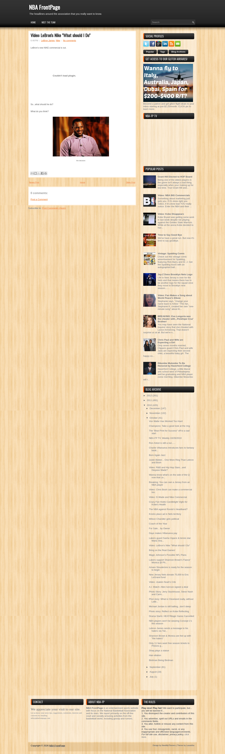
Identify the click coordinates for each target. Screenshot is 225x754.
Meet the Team (48, 22)
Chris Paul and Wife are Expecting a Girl (170, 341)
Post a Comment (39, 199)
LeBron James (48, 40)
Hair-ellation (155, 655)
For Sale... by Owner (159, 528)
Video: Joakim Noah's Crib (162, 582)
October (154, 418)
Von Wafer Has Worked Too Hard (165, 421)
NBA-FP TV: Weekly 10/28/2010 (165, 438)
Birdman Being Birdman (161, 660)
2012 (150, 395)
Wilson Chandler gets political (164, 519)
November (155, 413)
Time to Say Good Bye (170, 235)
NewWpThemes (169, 745)
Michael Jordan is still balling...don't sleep (170, 606)
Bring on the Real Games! (162, 550)
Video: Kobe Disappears (171, 214)
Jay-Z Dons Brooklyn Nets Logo (175, 274)
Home (33, 22)
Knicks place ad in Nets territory (165, 514)
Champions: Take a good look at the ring (169, 426)
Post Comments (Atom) (54, 208)
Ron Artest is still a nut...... (162, 443)
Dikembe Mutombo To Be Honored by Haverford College (174, 364)
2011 (150, 400)
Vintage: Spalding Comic (171, 253)
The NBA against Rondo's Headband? (168, 509)
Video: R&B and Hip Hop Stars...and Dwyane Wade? (167, 468)
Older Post (130, 182)
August (153, 672)
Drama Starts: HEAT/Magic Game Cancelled (171, 616)
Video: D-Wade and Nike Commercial (168, 497)
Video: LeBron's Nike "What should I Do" (60, 35)
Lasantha (190, 745)
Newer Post (34, 182)
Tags (162, 52)
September (155, 667)
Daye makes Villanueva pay (163, 533)
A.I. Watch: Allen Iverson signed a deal (168, 587)
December (155, 408)
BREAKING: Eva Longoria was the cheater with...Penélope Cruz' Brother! (175, 319)
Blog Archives (178, 52)
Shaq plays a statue (159, 650)
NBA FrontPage (44, 7)
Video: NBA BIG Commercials (174, 195)
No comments (69, 40)
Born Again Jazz (157, 455)
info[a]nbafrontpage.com (40, 718)
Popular (150, 52)
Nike (58, 40)
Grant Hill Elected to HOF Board (175, 176)
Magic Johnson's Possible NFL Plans (167, 555)
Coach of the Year (158, 523)
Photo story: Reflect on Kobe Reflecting (169, 611)
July (152, 676)
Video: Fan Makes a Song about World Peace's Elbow (175, 296)
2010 (150, 405)
